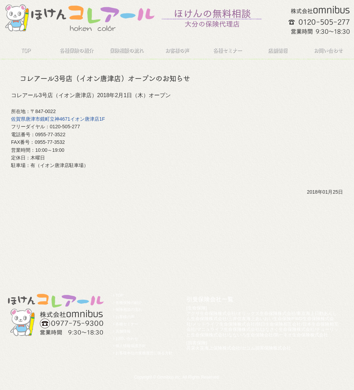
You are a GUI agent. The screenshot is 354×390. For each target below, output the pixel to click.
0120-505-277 (324, 22)
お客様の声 (177, 50)
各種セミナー (227, 50)
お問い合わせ (328, 50)
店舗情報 (277, 50)
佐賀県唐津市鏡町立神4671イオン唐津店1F (58, 119)
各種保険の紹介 (76, 50)
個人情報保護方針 (130, 346)
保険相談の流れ (126, 50)
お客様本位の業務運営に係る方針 (144, 353)
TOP (25, 50)
